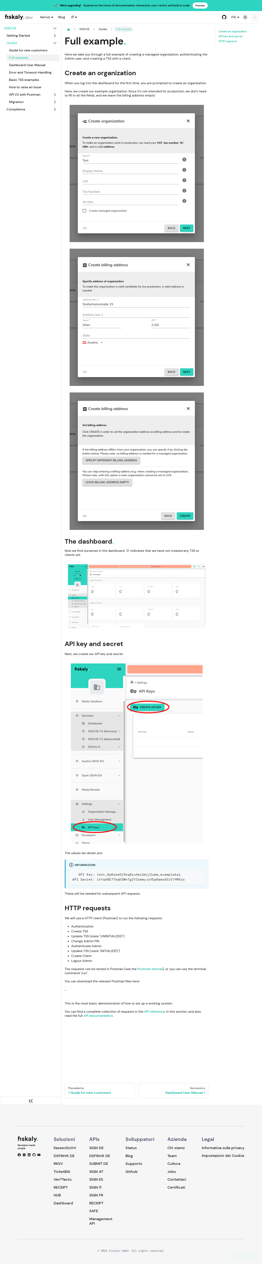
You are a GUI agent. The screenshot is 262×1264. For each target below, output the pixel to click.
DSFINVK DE (64, 1155)
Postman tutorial (150, 969)
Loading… (137, 1047)
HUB (57, 1195)
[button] (73, 17)
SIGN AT (96, 1171)
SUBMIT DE (98, 1163)
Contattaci (176, 1179)
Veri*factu (63, 1179)
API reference (154, 1011)
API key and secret (230, 36)
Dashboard (63, 1203)
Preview (200, 5)
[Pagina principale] (68, 29)
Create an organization (233, 31)
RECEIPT (61, 1187)
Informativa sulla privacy (223, 1147)
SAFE (93, 1210)
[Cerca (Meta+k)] (255, 17)
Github (131, 1171)
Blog (61, 17)
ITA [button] (233, 17)
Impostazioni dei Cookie (223, 1156)
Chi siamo (176, 1147)
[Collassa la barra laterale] (30, 1101)
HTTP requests (228, 41)
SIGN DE (96, 1147)
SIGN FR (96, 1195)
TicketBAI (62, 1171)
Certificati (176, 1187)
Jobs (171, 1171)
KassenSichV (65, 1147)
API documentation (98, 1015)
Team (172, 1155)
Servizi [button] (45, 17)
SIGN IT (95, 1187)
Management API (100, 1221)
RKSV (58, 1163)
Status (131, 1147)
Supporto (133, 1163)
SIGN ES (96, 1179)
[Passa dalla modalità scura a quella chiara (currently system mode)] (245, 17)
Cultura (173, 1163)
